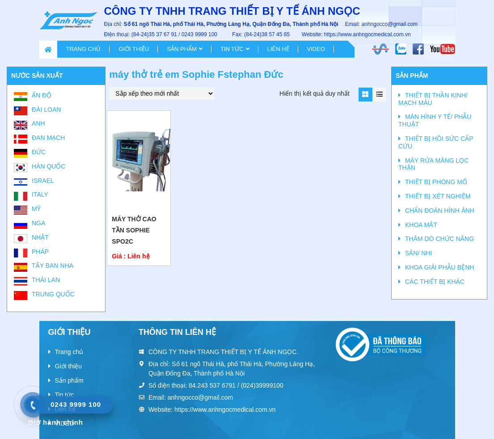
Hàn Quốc (49, 166)
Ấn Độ (41, 95)
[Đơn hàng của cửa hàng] (161, 93)
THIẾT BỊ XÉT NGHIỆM (438, 196)
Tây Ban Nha (52, 265)
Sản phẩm (182, 49)
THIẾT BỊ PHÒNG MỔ (436, 182)
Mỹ (36, 208)
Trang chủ (83, 49)
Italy (40, 194)
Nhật (40, 237)
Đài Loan (46, 109)
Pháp (40, 251)
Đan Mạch (48, 137)
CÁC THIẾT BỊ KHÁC (434, 281)
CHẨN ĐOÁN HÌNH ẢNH (439, 210)
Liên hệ (278, 49)
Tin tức (232, 49)
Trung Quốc (53, 294)
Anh (38, 123)
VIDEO (316, 49)
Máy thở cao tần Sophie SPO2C (134, 230)
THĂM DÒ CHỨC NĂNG (439, 238)
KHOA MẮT (421, 224)
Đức (39, 152)
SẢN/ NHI (418, 253)
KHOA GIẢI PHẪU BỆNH (439, 267)
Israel (43, 180)
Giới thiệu (133, 49)
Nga (38, 223)
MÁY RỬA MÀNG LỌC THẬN (433, 164)
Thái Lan (46, 279)
